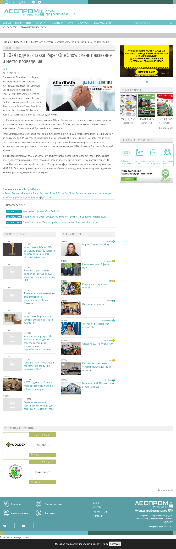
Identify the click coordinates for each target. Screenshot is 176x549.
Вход (12, 2)
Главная (7, 22)
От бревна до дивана (93, 304)
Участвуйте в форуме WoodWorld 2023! (42, 211)
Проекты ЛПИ (56, 22)
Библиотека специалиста (126, 162)
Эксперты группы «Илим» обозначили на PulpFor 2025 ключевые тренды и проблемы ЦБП (39, 275)
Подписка (16, 504)
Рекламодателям (102, 22)
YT (23, 525)
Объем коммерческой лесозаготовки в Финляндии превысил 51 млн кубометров (39, 405)
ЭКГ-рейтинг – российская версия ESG (95, 325)
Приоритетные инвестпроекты (154, 162)
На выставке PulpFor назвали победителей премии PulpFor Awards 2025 (39, 320)
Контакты (50, 513)
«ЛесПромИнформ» (31, 189)
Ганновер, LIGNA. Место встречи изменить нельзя (98, 385)
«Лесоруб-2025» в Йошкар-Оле (97, 343)
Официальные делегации (167, 162)
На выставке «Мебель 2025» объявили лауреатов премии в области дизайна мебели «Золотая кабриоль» (39, 252)
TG (39, 2)
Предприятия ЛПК (139, 162)
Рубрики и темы (23, 22)
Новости (40, 22)
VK (33, 2)
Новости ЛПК (9, 27)
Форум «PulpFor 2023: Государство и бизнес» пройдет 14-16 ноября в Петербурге (64, 216)
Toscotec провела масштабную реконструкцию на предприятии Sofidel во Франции (40, 298)
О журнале (83, 22)
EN (23, 2)
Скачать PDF (128, 122)
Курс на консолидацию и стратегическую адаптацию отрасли (96, 367)
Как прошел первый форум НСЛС (95, 266)
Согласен (115, 544)
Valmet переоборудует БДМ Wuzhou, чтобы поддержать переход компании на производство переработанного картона (38, 343)
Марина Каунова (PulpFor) (95, 244)
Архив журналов (19, 513)
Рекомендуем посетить (33, 27)
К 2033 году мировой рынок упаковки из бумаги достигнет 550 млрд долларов (39, 385)
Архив (71, 22)
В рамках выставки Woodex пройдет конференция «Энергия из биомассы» (60, 222)
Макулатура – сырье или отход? (94, 285)
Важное (97, 503)
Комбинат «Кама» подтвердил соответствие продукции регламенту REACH (39, 366)
